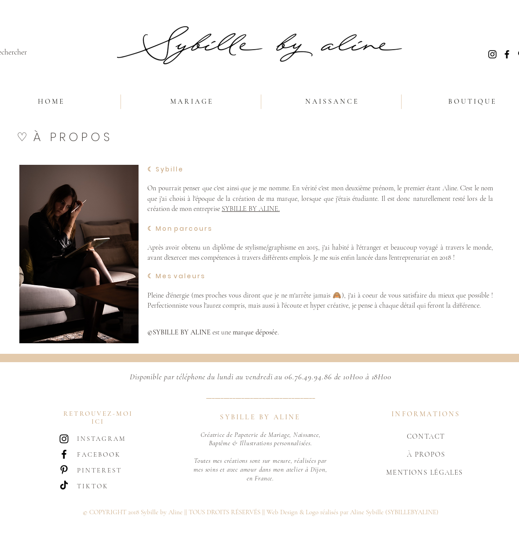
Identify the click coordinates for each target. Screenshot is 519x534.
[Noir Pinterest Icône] (64, 470)
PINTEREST (99, 470)
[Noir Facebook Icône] (506, 54)
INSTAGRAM (101, 439)
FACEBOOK (99, 454)
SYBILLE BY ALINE (250, 208)
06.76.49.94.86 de (313, 376)
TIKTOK (93, 486)
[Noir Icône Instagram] (492, 54)
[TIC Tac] (64, 485)
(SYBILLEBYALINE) (412, 512)
